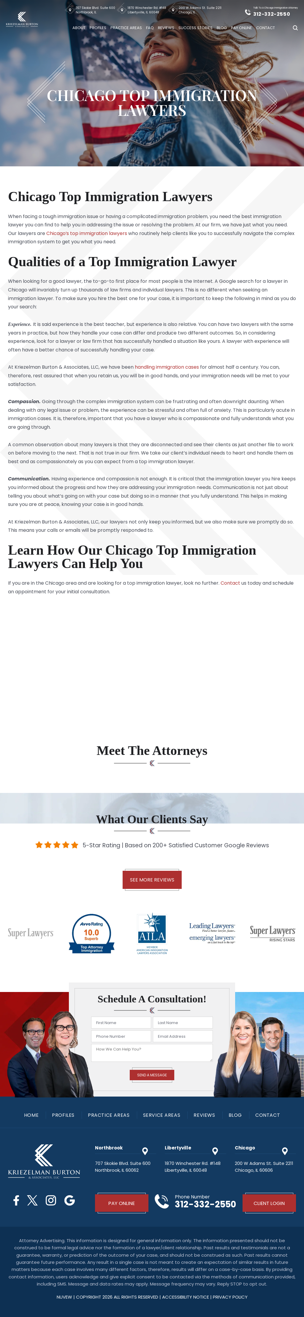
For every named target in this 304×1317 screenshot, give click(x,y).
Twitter (32, 1200)
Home (31, 1115)
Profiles (98, 28)
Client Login (269, 1202)
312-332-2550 (272, 13)
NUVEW (64, 1297)
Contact (265, 28)
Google (70, 1200)
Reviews (166, 28)
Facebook (16, 1200)
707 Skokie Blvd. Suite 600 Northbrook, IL (95, 10)
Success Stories (195, 28)
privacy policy (230, 1297)
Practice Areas (126, 28)
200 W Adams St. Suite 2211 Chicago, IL (200, 10)
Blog (222, 28)
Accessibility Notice (186, 1297)
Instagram (51, 1200)
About (79, 28)
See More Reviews (152, 879)
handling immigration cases (167, 367)
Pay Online (241, 28)
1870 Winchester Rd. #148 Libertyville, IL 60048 (147, 10)
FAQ (150, 28)
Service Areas (161, 1115)
